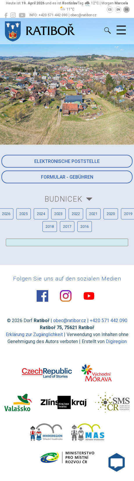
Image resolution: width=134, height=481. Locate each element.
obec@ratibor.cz (69, 320)
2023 (58, 214)
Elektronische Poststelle (67, 161)
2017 (67, 226)
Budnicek (63, 199)
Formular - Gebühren (67, 177)
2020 (111, 214)
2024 (41, 214)
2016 (85, 226)
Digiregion (116, 341)
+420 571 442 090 (108, 320)
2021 (93, 214)
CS (110, 9)
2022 (76, 214)
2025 (23, 214)
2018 (50, 226)
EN (118, 9)
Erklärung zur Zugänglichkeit (34, 334)
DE (126, 9)
